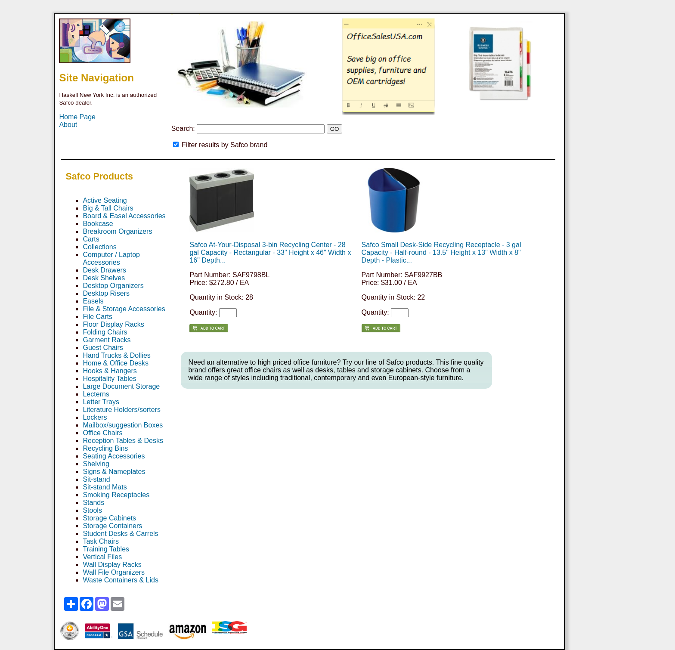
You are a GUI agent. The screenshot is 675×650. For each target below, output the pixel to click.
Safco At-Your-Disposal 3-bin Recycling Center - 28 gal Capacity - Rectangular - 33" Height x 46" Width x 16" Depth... (270, 252)
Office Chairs (102, 432)
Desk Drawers (104, 270)
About (68, 124)
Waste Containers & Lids (120, 580)
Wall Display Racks (112, 564)
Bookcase (98, 223)
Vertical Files (102, 556)
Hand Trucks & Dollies (116, 355)
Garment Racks (106, 340)
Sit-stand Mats (105, 487)
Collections (99, 247)
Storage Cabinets (109, 518)
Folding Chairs (105, 332)
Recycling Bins (105, 448)
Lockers (95, 417)
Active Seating (105, 200)
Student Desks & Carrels (120, 533)
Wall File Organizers (113, 572)
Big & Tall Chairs (108, 208)
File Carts (97, 316)
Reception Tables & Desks (123, 440)
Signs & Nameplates (114, 471)
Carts (91, 239)
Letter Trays (101, 401)
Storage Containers (112, 525)
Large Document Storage (121, 386)
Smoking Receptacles (116, 494)
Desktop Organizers (113, 285)
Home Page (77, 117)
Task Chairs (101, 541)
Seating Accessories (114, 456)
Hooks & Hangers (109, 371)
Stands (93, 502)
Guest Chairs (103, 347)
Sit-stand (96, 479)
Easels (93, 301)
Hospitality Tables (109, 378)
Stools (92, 510)
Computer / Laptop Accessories (111, 258)
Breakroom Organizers (117, 231)
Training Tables (106, 549)
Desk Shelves (104, 278)
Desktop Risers (106, 293)
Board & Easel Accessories (124, 216)
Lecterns (96, 394)
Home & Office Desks (116, 363)
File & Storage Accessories (124, 309)
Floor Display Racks (113, 324)
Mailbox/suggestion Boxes (123, 425)
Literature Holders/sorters (122, 409)
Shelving (96, 463)
